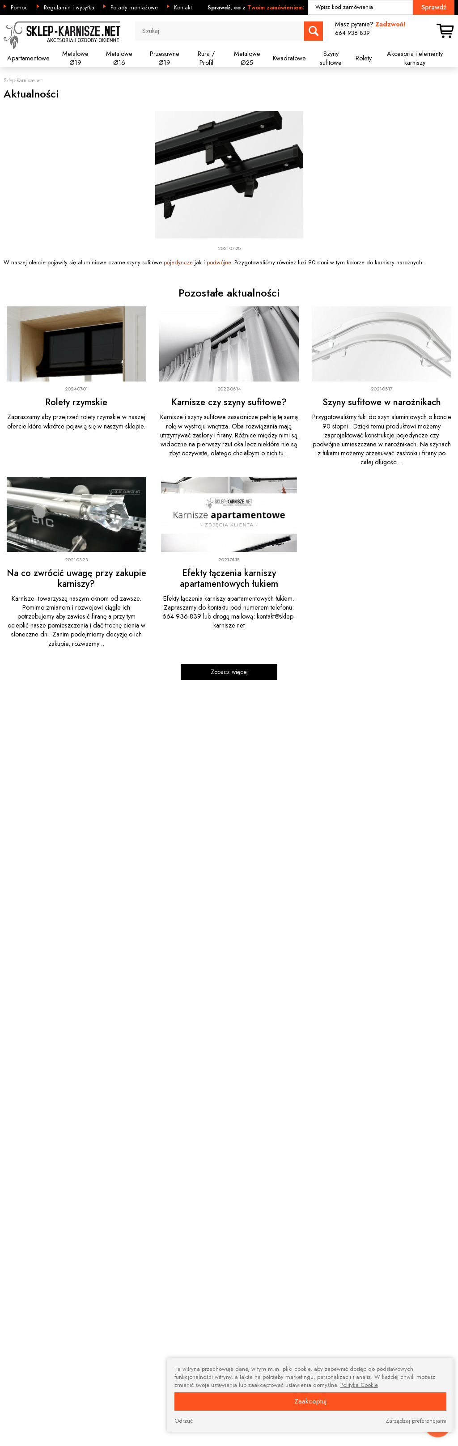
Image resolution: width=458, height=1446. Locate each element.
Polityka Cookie (359, 1385)
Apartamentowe (28, 58)
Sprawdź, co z (256, 7)
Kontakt (183, 8)
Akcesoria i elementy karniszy (415, 58)
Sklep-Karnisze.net (23, 81)
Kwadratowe (289, 58)
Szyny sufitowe (331, 58)
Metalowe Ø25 (247, 58)
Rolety (364, 58)
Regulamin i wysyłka (69, 8)
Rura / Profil (206, 58)
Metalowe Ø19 (75, 58)
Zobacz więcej (229, 671)
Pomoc (19, 8)
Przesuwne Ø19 (164, 58)
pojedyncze (178, 262)
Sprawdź (433, 7)
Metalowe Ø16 (119, 58)
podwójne (219, 262)
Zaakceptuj (310, 1401)
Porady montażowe (134, 8)
